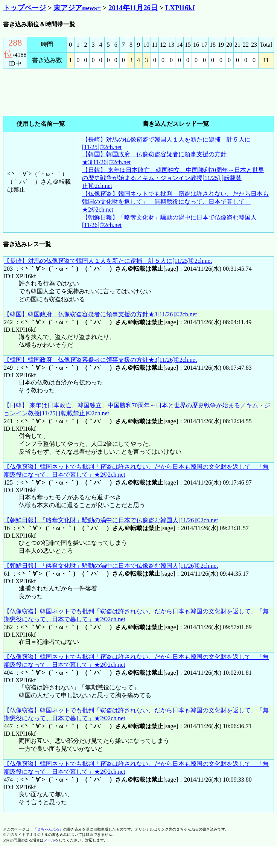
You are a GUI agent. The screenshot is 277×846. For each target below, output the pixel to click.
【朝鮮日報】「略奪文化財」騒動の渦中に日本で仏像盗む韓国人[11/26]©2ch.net (111, 520)
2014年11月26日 (133, 8)
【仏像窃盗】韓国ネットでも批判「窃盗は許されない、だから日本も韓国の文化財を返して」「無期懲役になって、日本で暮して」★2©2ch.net (175, 202)
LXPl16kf (180, 8)
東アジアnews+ (77, 8)
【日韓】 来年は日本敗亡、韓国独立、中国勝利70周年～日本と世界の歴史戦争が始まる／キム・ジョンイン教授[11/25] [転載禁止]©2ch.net (173, 178)
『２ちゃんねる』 (48, 829)
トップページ (24, 8)
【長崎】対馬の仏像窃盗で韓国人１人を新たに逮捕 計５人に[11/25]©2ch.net (108, 261)
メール (49, 840)
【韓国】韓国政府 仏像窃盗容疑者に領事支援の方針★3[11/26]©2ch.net (100, 314)
